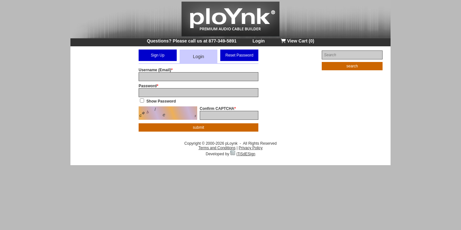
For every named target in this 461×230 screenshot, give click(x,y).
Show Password (161, 101)
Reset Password (239, 55)
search (352, 66)
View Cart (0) (297, 40)
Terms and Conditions (217, 148)
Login (259, 40)
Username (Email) (155, 70)
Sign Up (158, 55)
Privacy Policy (251, 148)
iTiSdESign (246, 154)
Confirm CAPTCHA (217, 108)
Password (148, 86)
